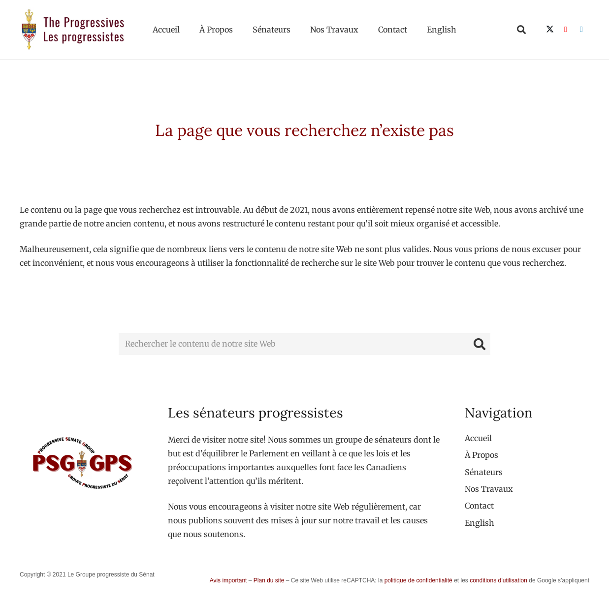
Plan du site (269, 580)
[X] (550, 29)
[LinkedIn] (581, 29)
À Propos (481, 455)
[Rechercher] (479, 344)
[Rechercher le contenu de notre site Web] (304, 344)
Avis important (228, 580)
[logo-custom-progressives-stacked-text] (73, 29)
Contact (479, 506)
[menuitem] (479, 523)
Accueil (478, 438)
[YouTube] (566, 29)
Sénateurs (484, 472)
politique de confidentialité (418, 580)
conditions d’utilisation (498, 580)
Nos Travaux (489, 489)
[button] (521, 29)
